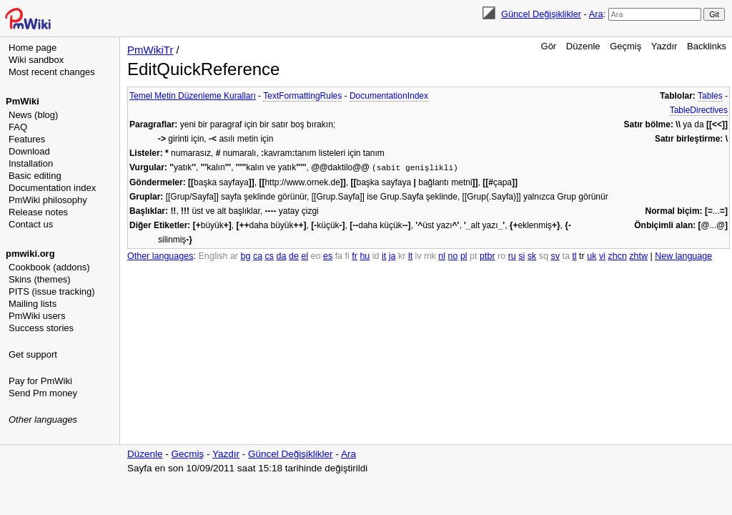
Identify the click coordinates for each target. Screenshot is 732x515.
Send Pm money (43, 393)
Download (29, 151)
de (294, 255)
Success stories (41, 328)
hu (365, 255)
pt (473, 255)
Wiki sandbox (36, 59)
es (327, 255)
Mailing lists (32, 303)
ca (257, 255)
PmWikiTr (150, 50)
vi (602, 255)
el (304, 255)
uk (591, 255)
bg (245, 255)
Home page (32, 47)
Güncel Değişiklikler (541, 14)
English (212, 255)
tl (574, 255)
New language (683, 255)
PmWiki (22, 101)
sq (543, 255)
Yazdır (664, 46)
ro (501, 255)
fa (338, 255)
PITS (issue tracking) (52, 291)
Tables (710, 96)
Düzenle (583, 46)
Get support (33, 354)
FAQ (18, 127)
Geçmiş (625, 46)
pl (464, 255)
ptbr (487, 255)
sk (532, 255)
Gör (549, 46)
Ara (596, 14)
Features (27, 139)
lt (410, 255)
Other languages (43, 419)
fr (354, 255)
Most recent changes (52, 72)
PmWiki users (37, 315)
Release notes (38, 212)
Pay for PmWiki (40, 381)
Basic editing (35, 175)
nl (441, 255)
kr (401, 255)
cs (269, 255)
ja (392, 255)
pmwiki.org (30, 253)
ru (512, 255)
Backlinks (706, 46)
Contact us (31, 224)
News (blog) (33, 114)
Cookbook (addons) (49, 267)
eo (316, 255)
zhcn (617, 255)
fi (347, 255)
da (282, 255)
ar (234, 255)
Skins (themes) (40, 279)
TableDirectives (699, 110)
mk (430, 255)
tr (582, 255)
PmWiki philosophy (48, 200)
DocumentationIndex (389, 96)
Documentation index (52, 187)
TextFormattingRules (302, 96)
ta (565, 255)
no (453, 255)
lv (418, 255)
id (376, 255)
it (384, 255)
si (521, 255)
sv (555, 255)
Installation (31, 163)
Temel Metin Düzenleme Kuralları (192, 96)
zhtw (638, 255)
